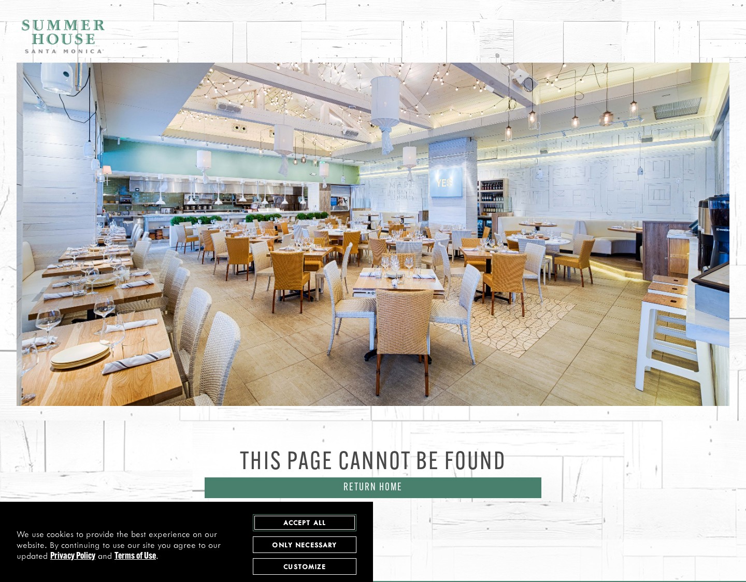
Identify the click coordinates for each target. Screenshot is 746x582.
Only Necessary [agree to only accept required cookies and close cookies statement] (304, 545)
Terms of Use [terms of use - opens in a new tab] (135, 557)
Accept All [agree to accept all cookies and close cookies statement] (304, 523)
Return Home (373, 488)
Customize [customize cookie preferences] (304, 567)
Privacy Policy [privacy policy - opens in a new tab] (72, 557)
